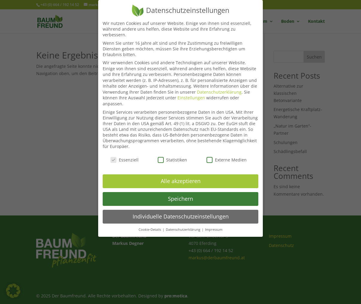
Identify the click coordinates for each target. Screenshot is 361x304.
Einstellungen (191, 93)
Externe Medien (227, 155)
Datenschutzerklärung (219, 87)
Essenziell (124, 155)
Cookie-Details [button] (150, 225)
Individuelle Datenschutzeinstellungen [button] (181, 211)
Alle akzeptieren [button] (181, 176)
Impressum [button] (213, 225)
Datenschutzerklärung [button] (183, 225)
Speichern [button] (180, 193)
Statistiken (172, 155)
